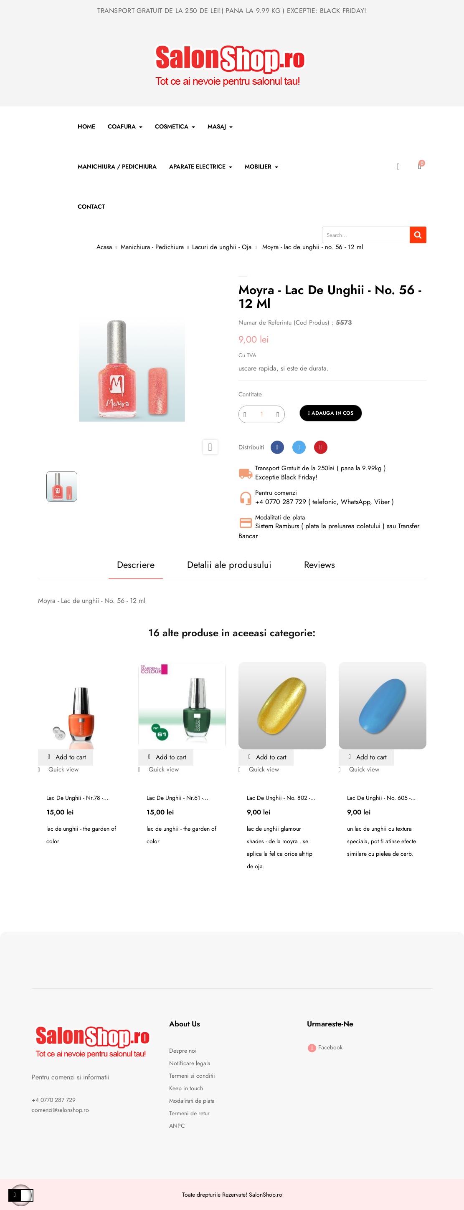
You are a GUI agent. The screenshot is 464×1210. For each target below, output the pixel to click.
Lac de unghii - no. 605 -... (381, 798)
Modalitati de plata (192, 1101)
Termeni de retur (189, 1113)
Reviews (320, 564)
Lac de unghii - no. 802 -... (281, 798)
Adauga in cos (330, 413)
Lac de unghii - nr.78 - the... (74, 798)
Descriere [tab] (132, 564)
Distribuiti (277, 447)
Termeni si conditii (192, 1075)
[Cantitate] (261, 414)
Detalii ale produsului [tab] (228, 564)
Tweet (299, 447)
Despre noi (183, 1050)
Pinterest (320, 447)
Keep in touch (186, 1088)
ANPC (177, 1126)
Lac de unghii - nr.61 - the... (175, 798)
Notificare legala (189, 1063)
